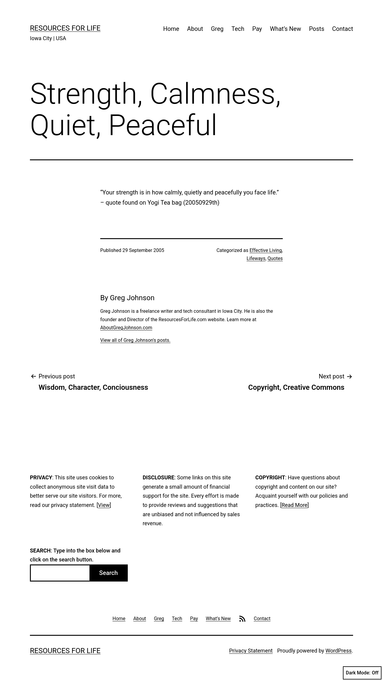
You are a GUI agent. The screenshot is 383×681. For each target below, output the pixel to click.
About (195, 28)
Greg (217, 28)
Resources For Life (65, 28)
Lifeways (256, 258)
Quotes (275, 258)
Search (108, 572)
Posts (316, 28)
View (104, 505)
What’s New (285, 28)
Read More (295, 505)
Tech (237, 28)
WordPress (339, 650)
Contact (342, 28)
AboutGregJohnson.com (126, 327)
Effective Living (266, 250)
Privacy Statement (251, 650)
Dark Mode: (362, 673)
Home (171, 28)
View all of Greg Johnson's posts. (135, 340)
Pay (257, 28)
